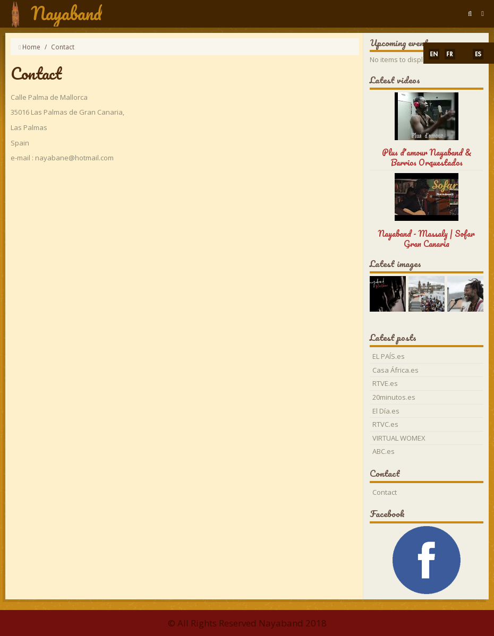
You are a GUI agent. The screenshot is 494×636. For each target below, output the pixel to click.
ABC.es (383, 451)
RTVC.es (385, 424)
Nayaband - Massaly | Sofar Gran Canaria (426, 238)
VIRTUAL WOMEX (398, 438)
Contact (384, 492)
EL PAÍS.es (388, 356)
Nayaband (66, 13)
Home (31, 46)
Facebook (387, 513)
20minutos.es (393, 397)
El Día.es (385, 411)
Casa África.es (395, 370)
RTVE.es (385, 383)
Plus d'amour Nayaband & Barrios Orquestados (427, 157)
